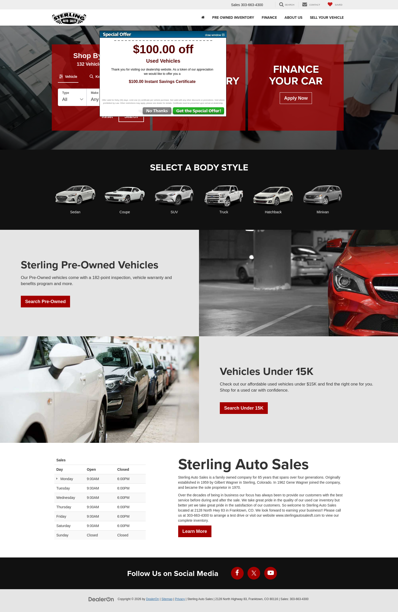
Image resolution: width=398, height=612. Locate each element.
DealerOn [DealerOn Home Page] (152, 599)
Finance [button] (269, 17)
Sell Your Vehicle (327, 17)
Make (94, 93)
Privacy (180, 599)
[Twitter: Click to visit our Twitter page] (253, 573)
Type (65, 93)
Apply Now (296, 98)
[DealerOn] (101, 599)
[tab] (68, 76)
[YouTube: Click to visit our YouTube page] (270, 573)
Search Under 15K (243, 408)
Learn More (195, 531)
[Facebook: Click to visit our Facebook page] (237, 573)
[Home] (202, 17)
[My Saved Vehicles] (335, 5)
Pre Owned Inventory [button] (233, 17)
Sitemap (167, 599)
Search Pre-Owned (45, 301)
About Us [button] (293, 17)
